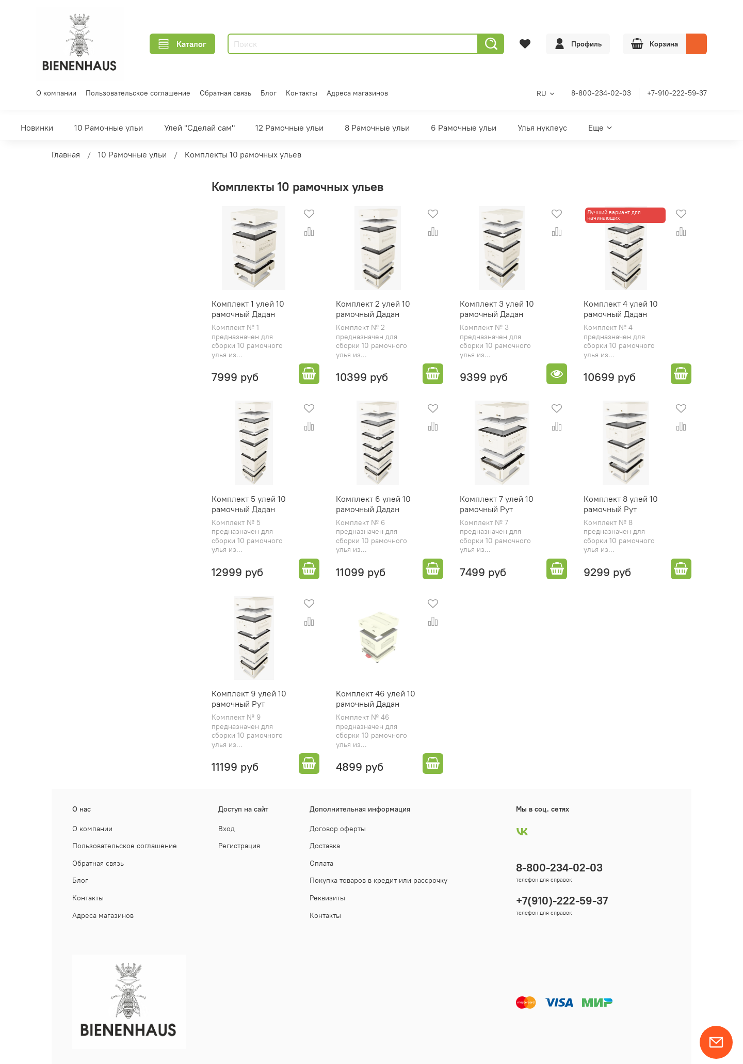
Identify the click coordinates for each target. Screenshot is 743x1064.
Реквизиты (327, 897)
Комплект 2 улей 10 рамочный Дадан (373, 308)
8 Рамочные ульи (377, 127)
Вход (226, 828)
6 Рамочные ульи (463, 127)
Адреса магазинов (357, 93)
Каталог (182, 44)
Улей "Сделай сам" (199, 127)
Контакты (301, 93)
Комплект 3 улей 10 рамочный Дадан (497, 308)
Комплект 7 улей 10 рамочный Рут (497, 504)
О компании (56, 93)
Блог (269, 93)
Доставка (325, 845)
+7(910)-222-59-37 (562, 901)
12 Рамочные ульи (289, 127)
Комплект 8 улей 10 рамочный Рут (621, 504)
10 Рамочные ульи (108, 127)
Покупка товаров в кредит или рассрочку (378, 880)
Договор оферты (338, 828)
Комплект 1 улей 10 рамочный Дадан (248, 308)
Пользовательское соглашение (138, 93)
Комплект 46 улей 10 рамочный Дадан (375, 698)
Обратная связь (225, 93)
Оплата (321, 863)
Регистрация (239, 845)
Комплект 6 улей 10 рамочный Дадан (373, 504)
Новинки (37, 127)
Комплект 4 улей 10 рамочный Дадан (621, 308)
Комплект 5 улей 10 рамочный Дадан (249, 504)
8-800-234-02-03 (601, 93)
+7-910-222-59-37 (677, 93)
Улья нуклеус (542, 127)
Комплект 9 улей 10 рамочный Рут (249, 698)
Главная (66, 154)
